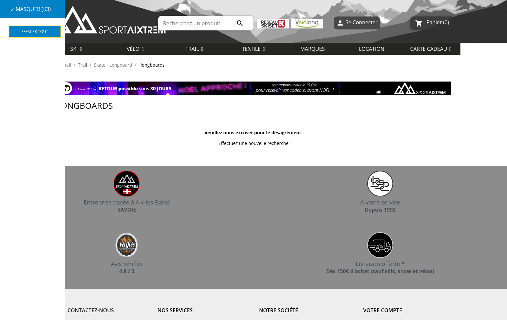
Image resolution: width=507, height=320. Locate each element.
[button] (253, 48)
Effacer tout (34, 31)
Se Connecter (356, 23)
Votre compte (382, 310)
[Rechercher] (205, 23)
